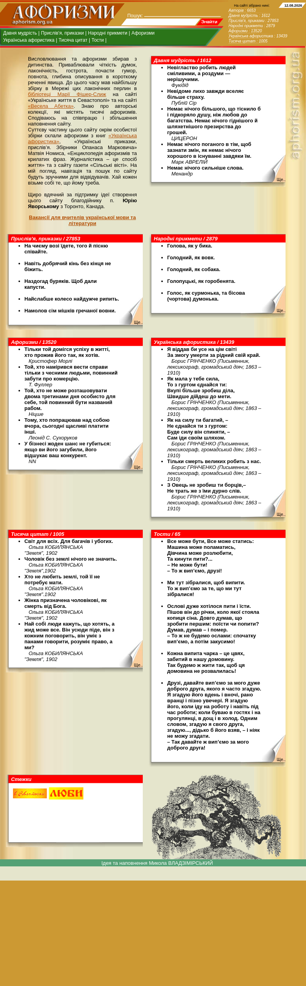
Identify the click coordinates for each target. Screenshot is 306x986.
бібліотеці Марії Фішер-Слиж (67, 94)
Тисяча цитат (73, 40)
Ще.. (281, 179)
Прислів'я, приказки (62, 33)
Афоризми (143, 33)
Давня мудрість (20, 33)
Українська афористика (28, 40)
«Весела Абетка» (51, 106)
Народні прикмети (107, 33)
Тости (98, 40)
